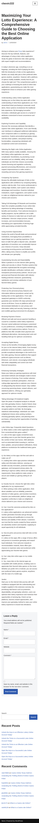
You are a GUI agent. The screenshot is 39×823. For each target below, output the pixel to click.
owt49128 (5, 807)
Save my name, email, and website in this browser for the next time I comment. (18, 685)
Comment (7, 655)
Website (6, 647)
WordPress (19, 821)
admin (5, 42)
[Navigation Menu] (35, 3)
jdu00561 (5, 793)
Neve (3, 821)
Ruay (20, 51)
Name (6, 629)
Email (6, 638)
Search (4, 713)
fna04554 (5, 783)
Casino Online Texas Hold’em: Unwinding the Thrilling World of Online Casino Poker (18, 775)
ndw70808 (5, 773)
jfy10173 (4, 803)
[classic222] (8, 3)
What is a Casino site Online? (20, 803)
